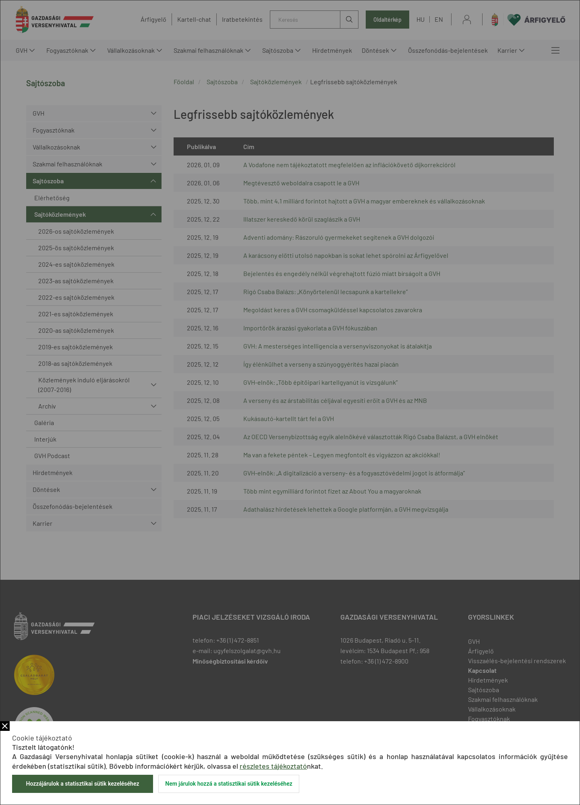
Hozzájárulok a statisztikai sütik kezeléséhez (82, 783)
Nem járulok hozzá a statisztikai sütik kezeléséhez (228, 783)
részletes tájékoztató (273, 765)
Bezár (5, 726)
